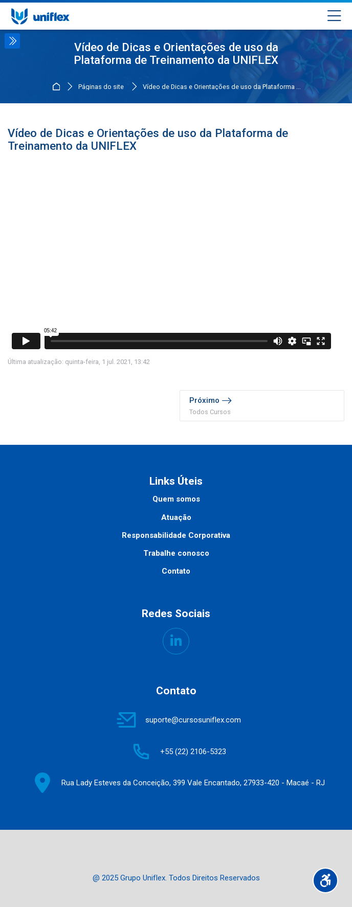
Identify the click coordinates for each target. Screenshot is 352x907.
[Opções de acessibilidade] (325, 880)
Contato (176, 571)
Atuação (176, 517)
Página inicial (57, 87)
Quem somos (176, 499)
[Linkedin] (176, 641)
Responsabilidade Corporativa (176, 535)
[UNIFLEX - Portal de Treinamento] (40, 16)
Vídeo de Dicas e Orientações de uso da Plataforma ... (222, 87)
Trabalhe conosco (176, 553)
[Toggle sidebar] (12, 41)
